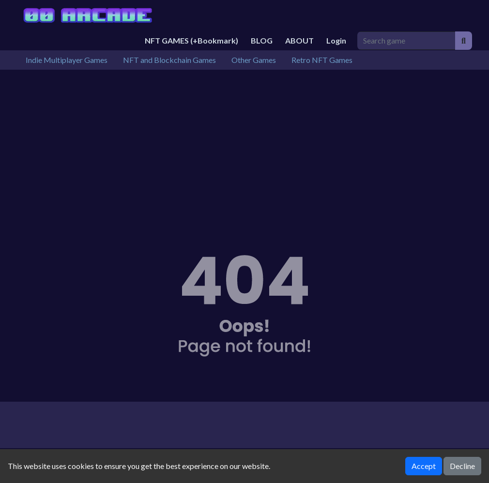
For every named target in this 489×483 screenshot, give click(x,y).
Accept (424, 465)
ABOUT (299, 40)
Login (336, 40)
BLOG (262, 40)
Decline (462, 465)
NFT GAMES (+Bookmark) (191, 40)
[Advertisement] (244, 142)
